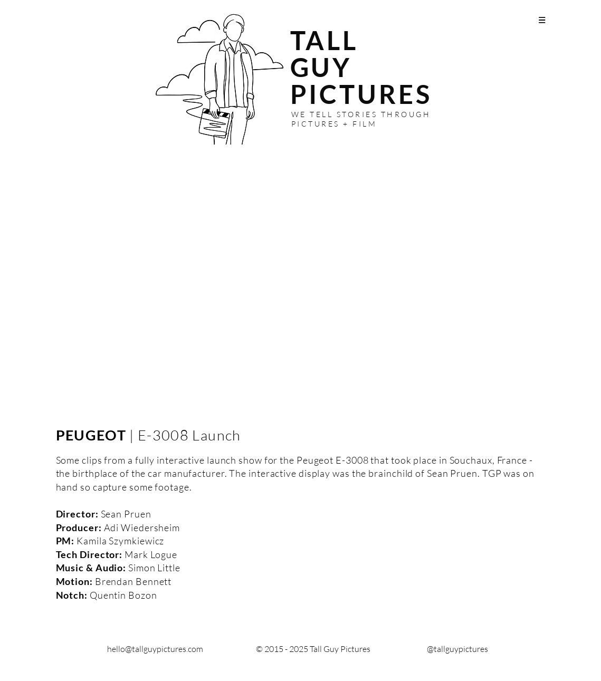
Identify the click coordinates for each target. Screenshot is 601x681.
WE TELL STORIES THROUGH (361, 114)
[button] (542, 20)
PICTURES (361, 94)
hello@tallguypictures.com (155, 649)
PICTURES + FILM (334, 123)
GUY (321, 67)
